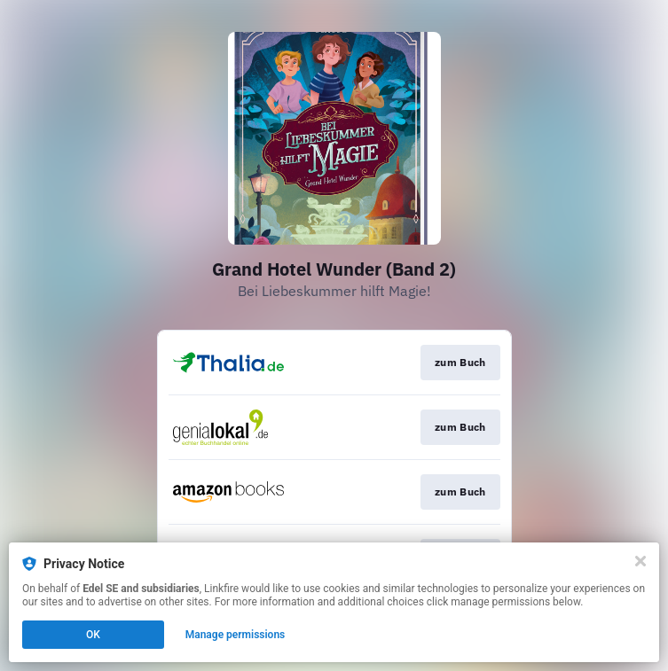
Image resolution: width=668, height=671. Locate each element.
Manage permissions (235, 634)
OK (93, 634)
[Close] (640, 561)
